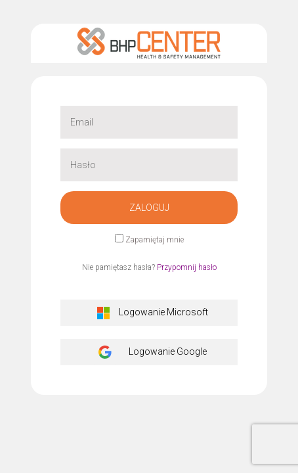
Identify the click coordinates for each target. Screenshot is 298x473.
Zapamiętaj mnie (154, 239)
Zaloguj (149, 207)
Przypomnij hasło (187, 267)
